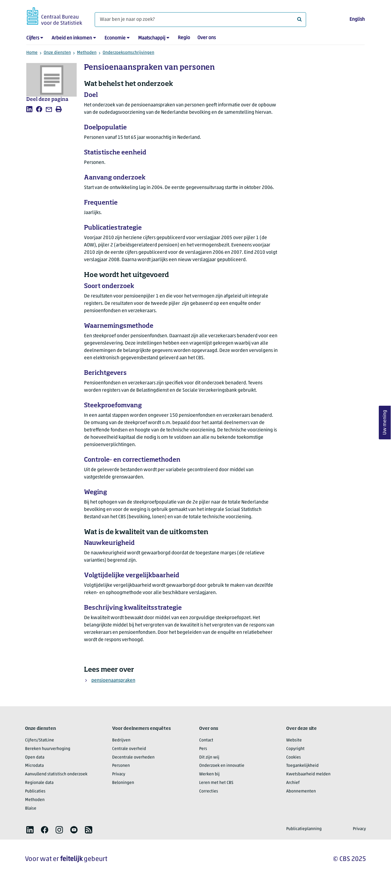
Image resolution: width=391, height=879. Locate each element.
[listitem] (29, 109)
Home (32, 53)
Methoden (87, 53)
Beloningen (123, 783)
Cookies (293, 757)
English (357, 19)
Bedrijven (121, 740)
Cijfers (32, 38)
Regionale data (39, 783)
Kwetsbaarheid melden (308, 774)
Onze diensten (57, 53)
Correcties (208, 791)
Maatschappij (151, 38)
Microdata (34, 766)
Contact (206, 740)
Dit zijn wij (209, 757)
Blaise (30, 809)
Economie (115, 38)
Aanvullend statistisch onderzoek (56, 774)
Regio (184, 37)
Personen (121, 766)
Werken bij (209, 774)
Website (294, 740)
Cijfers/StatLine (39, 740)
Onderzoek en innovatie (221, 766)
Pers (203, 749)
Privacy (118, 774)
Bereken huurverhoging (47, 749)
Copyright (295, 749)
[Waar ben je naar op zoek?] (200, 19)
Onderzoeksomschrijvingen (128, 53)
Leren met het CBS (216, 783)
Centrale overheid (129, 749)
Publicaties (35, 791)
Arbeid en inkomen (72, 38)
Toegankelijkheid (302, 766)
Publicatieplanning (304, 829)
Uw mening (384, 422)
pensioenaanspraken (113, 680)
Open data (34, 757)
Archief (293, 783)
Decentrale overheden (133, 757)
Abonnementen (301, 791)
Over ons (206, 37)
